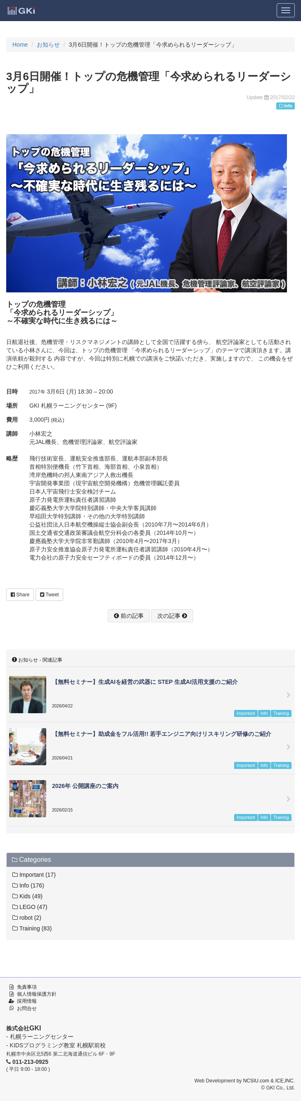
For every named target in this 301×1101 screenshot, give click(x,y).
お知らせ (48, 44)
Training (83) (32, 928)
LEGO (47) (29, 907)
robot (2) (26, 917)
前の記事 (129, 615)
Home (20, 44)
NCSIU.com (256, 1081)
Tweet (49, 595)
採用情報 (27, 1001)
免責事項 (27, 987)
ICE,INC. (285, 1081)
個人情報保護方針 (37, 994)
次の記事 (172, 615)
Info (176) (28, 885)
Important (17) (34, 874)
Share (20, 595)
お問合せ (27, 1008)
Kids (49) (27, 896)
